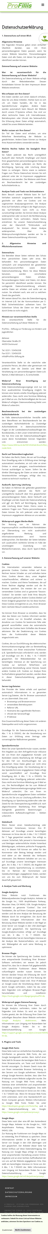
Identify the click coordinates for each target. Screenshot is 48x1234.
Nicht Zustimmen (23, 1231)
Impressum (11, 1196)
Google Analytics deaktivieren (19, 1020)
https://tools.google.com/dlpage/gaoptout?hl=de (23, 996)
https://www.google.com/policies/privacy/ (20, 1112)
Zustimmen (7, 1231)
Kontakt (9, 1188)
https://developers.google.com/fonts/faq (20, 1106)
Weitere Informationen (11, 1225)
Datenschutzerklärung (18, 1192)
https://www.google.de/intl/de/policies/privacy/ (23, 1176)
